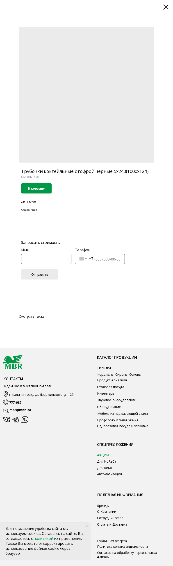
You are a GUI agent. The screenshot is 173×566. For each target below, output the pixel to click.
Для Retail (104, 468)
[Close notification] (86, 526)
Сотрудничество (110, 518)
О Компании (106, 511)
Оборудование (109, 407)
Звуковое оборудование (116, 400)
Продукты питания (112, 380)
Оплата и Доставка (112, 524)
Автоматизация (109, 474)
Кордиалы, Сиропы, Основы (119, 374)
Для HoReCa (106, 461)
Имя (25, 249)
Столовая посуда (110, 387)
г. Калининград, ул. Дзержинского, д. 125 (41, 394)
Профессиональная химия (117, 420)
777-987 (15, 402)
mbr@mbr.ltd (20, 410)
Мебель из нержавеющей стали (122, 413)
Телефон (82, 249)
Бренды (103, 505)
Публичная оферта (112, 541)
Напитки (104, 368)
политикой (44, 538)
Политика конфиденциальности (122, 546)
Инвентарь (105, 393)
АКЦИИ (103, 455)
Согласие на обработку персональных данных (127, 554)
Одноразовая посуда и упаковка (122, 426)
